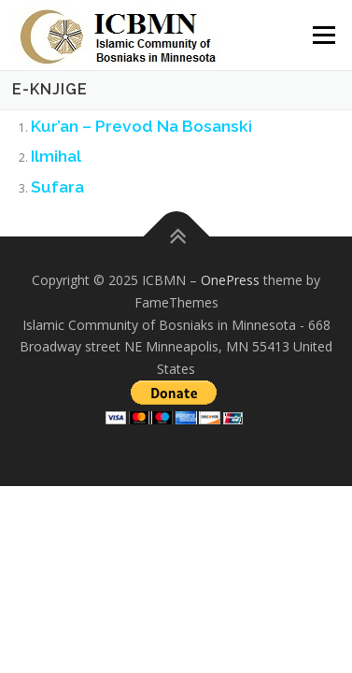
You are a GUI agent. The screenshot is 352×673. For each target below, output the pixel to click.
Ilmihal (56, 156)
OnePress (230, 280)
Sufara (57, 187)
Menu (322, 35)
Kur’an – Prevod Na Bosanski (141, 126)
